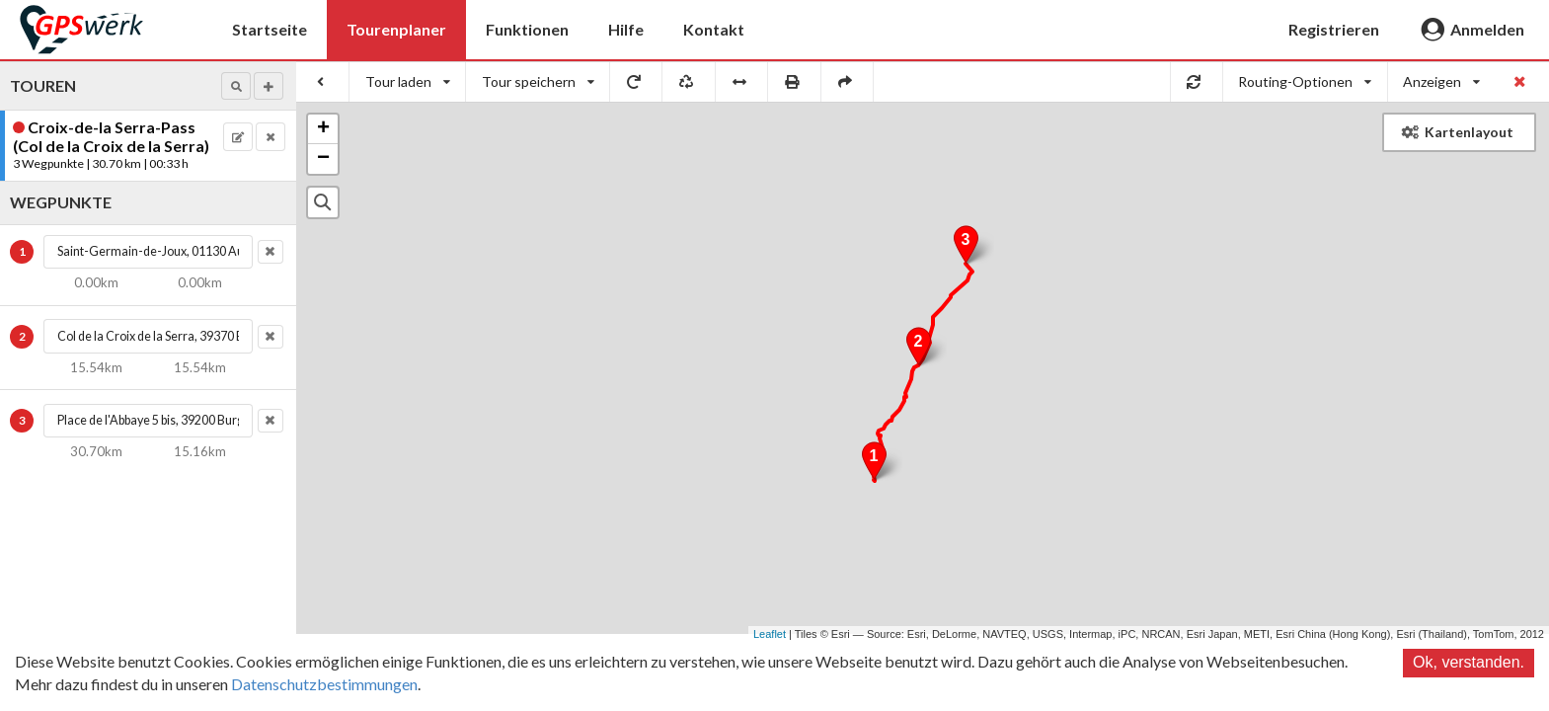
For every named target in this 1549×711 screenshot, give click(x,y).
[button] (236, 86)
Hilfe (626, 29)
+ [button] (323, 129)
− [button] (323, 159)
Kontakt (713, 29)
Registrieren (1333, 29)
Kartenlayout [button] (1457, 131)
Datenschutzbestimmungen (324, 683)
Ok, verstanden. (1468, 662)
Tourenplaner (396, 29)
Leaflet (769, 634)
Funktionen (527, 29)
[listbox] (407, 82)
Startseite (269, 29)
